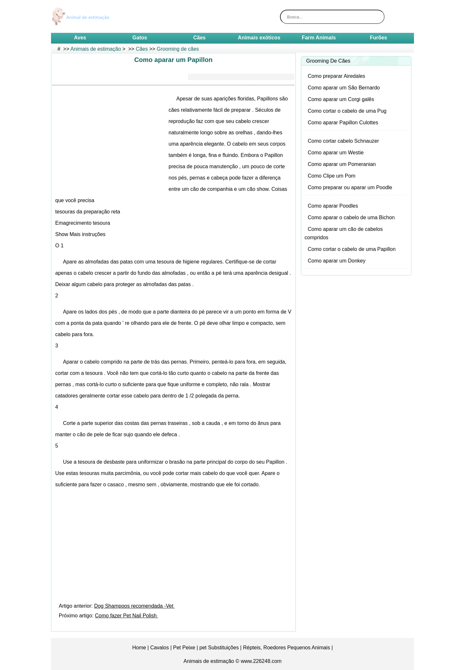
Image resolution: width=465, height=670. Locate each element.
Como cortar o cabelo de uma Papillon (352, 249)
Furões (378, 37)
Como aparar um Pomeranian (342, 164)
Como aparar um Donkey (337, 260)
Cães (199, 37)
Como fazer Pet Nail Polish (126, 615)
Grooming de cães (178, 49)
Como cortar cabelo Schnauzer (343, 141)
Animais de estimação (95, 49)
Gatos (139, 37)
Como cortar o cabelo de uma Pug (347, 111)
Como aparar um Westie (336, 152)
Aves (80, 37)
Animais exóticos (259, 37)
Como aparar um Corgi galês (341, 99)
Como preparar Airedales (336, 76)
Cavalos (159, 647)
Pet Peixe (184, 647)
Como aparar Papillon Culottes (343, 122)
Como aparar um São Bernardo (344, 87)
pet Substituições (219, 647)
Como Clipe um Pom (332, 176)
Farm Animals (319, 37)
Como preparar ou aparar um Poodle (350, 187)
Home (139, 647)
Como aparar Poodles (333, 206)
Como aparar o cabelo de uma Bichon (351, 217)
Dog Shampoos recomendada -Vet (134, 606)
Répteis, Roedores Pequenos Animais (286, 647)
